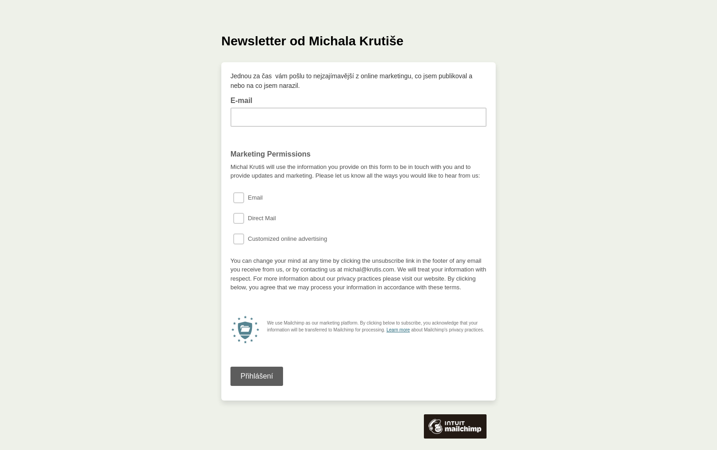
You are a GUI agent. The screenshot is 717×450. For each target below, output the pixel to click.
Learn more (398, 329)
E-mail (244, 100)
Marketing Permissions (270, 154)
